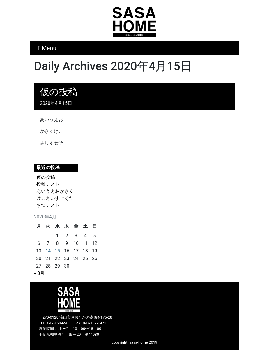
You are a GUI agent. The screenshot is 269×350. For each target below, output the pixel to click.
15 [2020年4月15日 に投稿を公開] (57, 251)
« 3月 (39, 273)
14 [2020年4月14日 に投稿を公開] (48, 251)
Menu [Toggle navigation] (47, 48)
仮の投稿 (58, 91)
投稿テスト (48, 184)
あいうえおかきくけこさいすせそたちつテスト (55, 198)
